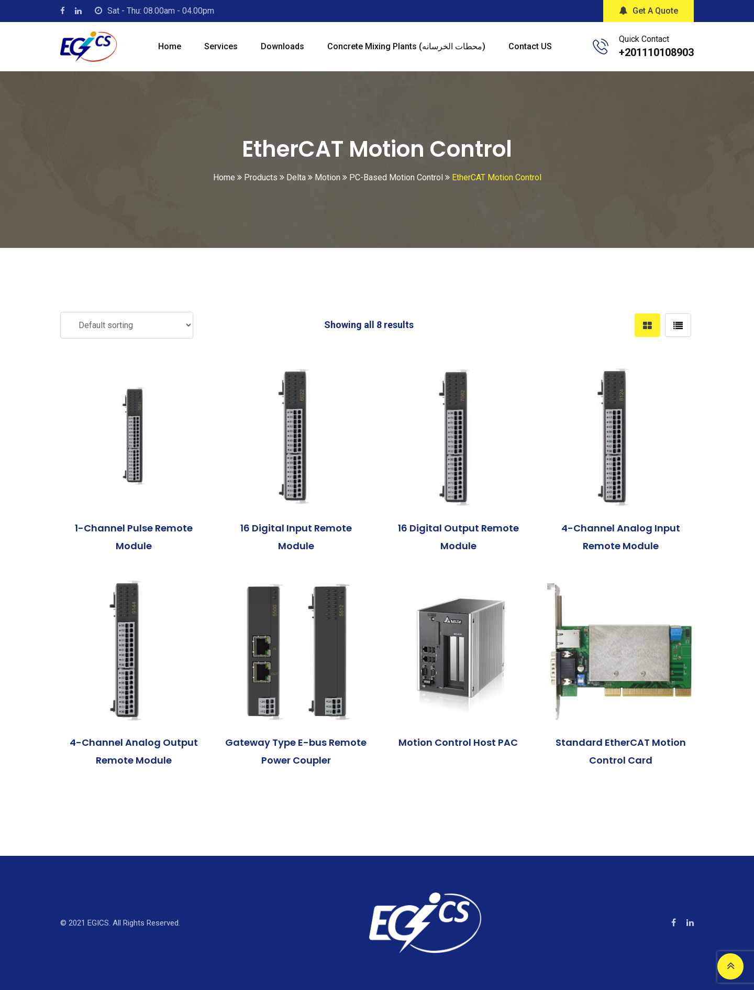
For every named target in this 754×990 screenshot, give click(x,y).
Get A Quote (648, 11)
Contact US (530, 46)
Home (169, 46)
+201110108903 (656, 52)
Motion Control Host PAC (458, 742)
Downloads (282, 46)
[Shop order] (126, 325)
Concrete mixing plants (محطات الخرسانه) (406, 46)
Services (221, 46)
